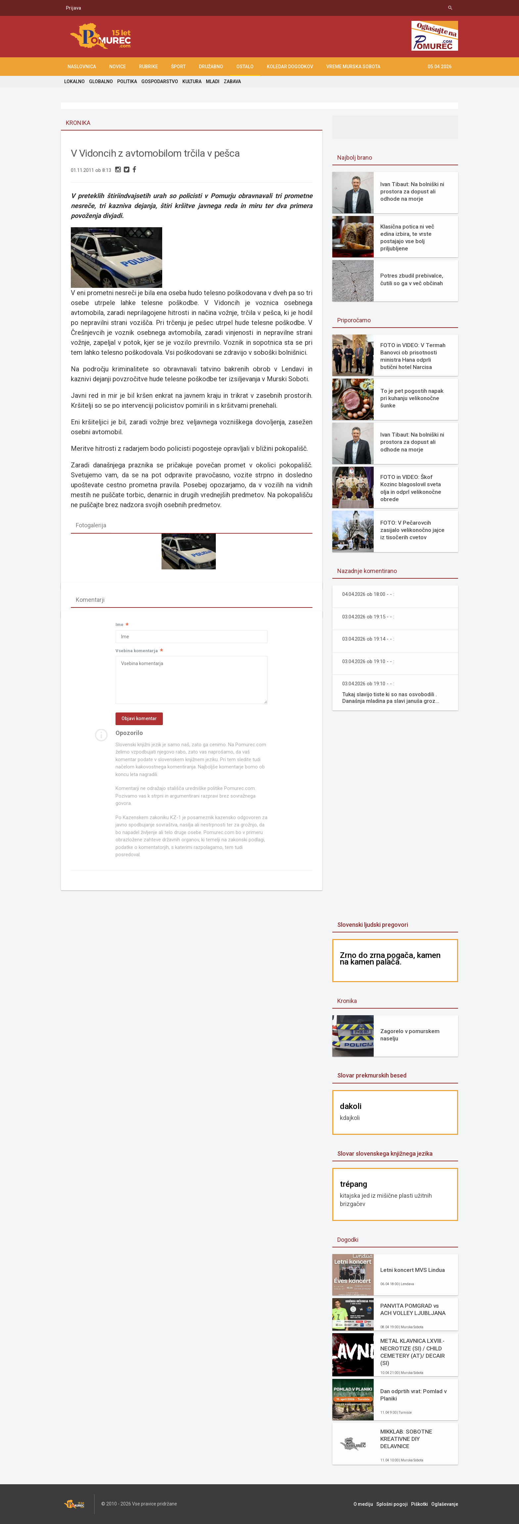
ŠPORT (178, 66)
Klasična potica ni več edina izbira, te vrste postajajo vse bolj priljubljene (407, 237)
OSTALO (245, 66)
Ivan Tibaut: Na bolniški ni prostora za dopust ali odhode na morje (412, 191)
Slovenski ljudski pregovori (372, 924)
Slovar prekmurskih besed (371, 1075)
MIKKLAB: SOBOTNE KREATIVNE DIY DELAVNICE (406, 1438)
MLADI (212, 81)
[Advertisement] (395, 816)
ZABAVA (232, 81)
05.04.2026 (439, 66)
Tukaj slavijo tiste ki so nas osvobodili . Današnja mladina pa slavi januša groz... (390, 697)
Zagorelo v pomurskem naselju (410, 1035)
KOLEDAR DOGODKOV (290, 66)
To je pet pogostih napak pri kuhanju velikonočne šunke (412, 398)
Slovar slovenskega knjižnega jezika (385, 1153)
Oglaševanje (444, 1504)
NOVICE (117, 66)
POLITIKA (127, 81)
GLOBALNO (101, 81)
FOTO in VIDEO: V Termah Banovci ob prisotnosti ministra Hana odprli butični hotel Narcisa (413, 356)
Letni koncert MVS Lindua (412, 1270)
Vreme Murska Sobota (353, 66)
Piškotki (419, 1504)
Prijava (73, 8)
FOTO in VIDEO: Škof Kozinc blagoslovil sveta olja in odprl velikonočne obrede (410, 488)
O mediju (363, 1504)
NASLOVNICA (82, 66)
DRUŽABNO (211, 66)
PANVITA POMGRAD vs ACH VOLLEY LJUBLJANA (413, 1309)
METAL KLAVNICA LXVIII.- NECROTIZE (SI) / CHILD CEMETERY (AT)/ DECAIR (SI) (412, 1352)
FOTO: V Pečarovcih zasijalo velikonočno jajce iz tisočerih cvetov (412, 530)
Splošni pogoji (392, 1504)
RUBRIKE (148, 66)
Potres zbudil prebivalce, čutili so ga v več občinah (411, 279)
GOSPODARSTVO (159, 81)
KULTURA (192, 81)
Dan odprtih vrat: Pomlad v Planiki (413, 1395)
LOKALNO (74, 81)
